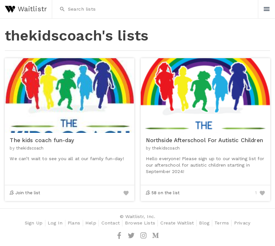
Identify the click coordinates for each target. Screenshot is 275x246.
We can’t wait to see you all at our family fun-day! (67, 158)
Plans (74, 223)
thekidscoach (30, 148)
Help (90, 223)
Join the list (28, 192)
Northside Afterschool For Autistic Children (204, 140)
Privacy (242, 223)
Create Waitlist (177, 223)
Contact (110, 223)
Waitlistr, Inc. (140, 216)
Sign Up (34, 223)
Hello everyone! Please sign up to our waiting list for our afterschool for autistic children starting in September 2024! (205, 165)
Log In (55, 223)
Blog (204, 223)
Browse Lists (140, 223)
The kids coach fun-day (42, 140)
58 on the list (165, 192)
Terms (221, 223)
